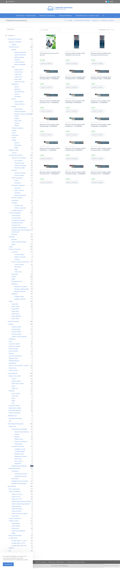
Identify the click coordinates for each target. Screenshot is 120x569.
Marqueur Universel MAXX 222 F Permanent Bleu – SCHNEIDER (50, 79)
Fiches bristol (15, 529)
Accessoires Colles (19, 83)
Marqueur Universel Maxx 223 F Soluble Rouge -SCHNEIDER (49, 126)
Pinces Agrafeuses (19, 93)
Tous (112, 31)
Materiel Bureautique (14, 469)
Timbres (14, 139)
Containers (17, 194)
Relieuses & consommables (19, 484)
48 (109, 31)
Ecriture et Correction (15, 250)
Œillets (13, 534)
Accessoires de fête (14, 407)
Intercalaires (15, 201)
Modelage (11, 392)
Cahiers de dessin (16, 507)
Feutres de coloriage (14, 347)
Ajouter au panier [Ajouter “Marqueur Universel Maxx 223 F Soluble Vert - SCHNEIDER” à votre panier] (72, 136)
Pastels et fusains (13, 350)
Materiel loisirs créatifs (15, 409)
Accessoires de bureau (18, 447)
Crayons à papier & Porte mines (20, 263)
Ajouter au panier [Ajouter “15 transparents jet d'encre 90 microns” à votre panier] (46, 64)
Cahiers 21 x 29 (16, 498)
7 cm (9, 552)
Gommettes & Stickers (15, 411)
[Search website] (103, 17)
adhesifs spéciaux (19, 58)
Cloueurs (16, 95)
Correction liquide (19, 256)
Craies (10, 342)
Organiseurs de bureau (20, 457)
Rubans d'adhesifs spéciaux (19, 243)
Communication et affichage (19, 430)
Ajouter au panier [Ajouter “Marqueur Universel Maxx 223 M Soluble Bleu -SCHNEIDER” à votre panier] (97, 136)
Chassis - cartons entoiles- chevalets (19, 367)
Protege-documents (17, 211)
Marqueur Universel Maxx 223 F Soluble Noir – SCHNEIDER (100, 103)
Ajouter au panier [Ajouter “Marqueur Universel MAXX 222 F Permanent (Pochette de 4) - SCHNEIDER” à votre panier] (97, 64)
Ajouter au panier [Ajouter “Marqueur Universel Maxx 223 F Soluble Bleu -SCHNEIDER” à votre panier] (72, 112)
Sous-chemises (18, 162)
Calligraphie (12, 340)
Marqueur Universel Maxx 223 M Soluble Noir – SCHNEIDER (50, 150)
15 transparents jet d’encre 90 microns (49, 55)
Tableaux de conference (20, 443)
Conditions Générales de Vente (75, 563)
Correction (15, 253)
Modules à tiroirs (19, 455)
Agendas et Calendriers (15, 43)
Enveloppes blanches (17, 224)
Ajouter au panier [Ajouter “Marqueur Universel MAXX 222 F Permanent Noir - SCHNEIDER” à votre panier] (72, 88)
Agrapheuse (15, 85)
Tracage (14, 141)
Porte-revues (18, 460)
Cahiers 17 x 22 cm (17, 495)
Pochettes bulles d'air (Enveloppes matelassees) (21, 232)
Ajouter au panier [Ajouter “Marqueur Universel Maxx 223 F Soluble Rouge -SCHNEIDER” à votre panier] (46, 136)
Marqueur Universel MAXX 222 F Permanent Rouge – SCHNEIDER (101, 79)
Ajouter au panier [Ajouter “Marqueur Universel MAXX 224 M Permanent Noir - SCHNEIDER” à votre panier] (46, 183)
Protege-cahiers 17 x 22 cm (19, 542)
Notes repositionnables (15, 537)
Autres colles (17, 80)
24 (107, 31)
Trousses (14, 154)
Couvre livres (15, 517)
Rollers (13, 280)
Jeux (10, 422)
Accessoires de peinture (15, 357)
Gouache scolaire (16, 328)
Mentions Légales (40, 563)
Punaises (16, 124)
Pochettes (14, 204)
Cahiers (11, 248)
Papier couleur (16, 308)
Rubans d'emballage (19, 65)
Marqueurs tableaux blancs (21, 290)
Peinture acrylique (16, 335)
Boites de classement (20, 196)
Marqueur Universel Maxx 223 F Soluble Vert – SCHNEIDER (75, 126)
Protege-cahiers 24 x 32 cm (19, 547)
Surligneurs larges (19, 297)
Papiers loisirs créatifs (15, 377)
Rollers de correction (20, 258)
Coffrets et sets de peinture (19, 338)
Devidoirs (17, 61)
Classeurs (14, 171)
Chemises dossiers (19, 164)
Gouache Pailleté (16, 333)
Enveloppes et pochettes (18, 221)
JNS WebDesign (63, 567)
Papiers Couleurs (16, 382)
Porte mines (17, 268)
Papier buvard (15, 315)
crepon (13, 387)
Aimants (16, 127)
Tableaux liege (18, 445)
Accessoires (17, 189)
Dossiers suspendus (17, 199)
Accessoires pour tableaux (21, 433)
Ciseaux (14, 100)
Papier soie (15, 389)
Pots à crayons (18, 462)
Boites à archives (19, 191)
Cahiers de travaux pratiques (19, 515)
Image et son (12, 427)
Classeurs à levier (19, 176)
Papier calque (15, 320)
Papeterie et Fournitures (14, 40)
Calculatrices (15, 472)
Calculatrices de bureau (20, 475)
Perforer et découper (14, 414)
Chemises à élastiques (20, 166)
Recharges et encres (17, 282)
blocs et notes (12, 487)
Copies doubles (16, 527)
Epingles (16, 119)
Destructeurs (15, 480)
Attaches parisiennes (20, 113)
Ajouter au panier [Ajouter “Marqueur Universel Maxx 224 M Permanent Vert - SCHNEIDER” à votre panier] (97, 183)
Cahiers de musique (17, 510)
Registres (11, 549)
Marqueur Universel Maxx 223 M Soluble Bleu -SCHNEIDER (101, 126)
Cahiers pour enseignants (18, 532)
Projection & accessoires (45, 52)
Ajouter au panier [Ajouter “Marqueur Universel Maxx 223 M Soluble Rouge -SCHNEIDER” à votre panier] (72, 159)
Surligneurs (15, 295)
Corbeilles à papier (19, 452)
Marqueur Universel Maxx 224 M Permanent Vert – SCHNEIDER (101, 174)
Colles (13, 68)
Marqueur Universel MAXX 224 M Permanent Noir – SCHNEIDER (50, 174)
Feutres (14, 278)
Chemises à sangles (19, 169)
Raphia (13, 245)
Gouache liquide (16, 330)
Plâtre (13, 399)
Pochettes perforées (20, 209)
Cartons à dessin (13, 371)
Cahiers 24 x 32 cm (17, 500)
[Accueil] (65, 21)
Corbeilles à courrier (20, 450)
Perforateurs (15, 136)
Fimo (13, 404)
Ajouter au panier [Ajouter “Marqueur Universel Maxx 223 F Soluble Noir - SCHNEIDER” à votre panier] (97, 112)
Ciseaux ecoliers (18, 103)
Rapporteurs (17, 146)
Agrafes (16, 88)
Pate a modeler (16, 395)
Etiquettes (14, 235)
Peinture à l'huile (13, 359)
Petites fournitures (14, 48)
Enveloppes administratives (19, 229)
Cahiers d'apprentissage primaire (21, 505)
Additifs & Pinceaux (14, 362)
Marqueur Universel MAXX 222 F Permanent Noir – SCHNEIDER (75, 79)
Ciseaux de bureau (19, 105)
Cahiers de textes (16, 512)
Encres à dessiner (13, 352)
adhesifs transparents (20, 53)
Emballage (11, 238)
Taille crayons (18, 273)
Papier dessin (12, 369)
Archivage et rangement (18, 186)
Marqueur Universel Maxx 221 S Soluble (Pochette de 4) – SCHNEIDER (75, 55)
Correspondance (16, 219)
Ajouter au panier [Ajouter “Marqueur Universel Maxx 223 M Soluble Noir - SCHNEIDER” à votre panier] (46, 159)
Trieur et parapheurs (17, 179)
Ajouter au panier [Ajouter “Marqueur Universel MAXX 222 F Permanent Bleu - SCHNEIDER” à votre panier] (46, 88)
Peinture (11, 325)
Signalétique (17, 465)
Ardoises (16, 435)
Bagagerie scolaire (14, 151)
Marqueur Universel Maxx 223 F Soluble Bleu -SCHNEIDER (75, 103)
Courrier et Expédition (15, 214)
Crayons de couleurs (14, 345)
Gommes (16, 260)
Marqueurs (15, 285)
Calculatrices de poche (20, 477)
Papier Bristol (15, 310)
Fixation (14, 107)
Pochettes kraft (16, 226)
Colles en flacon (18, 73)
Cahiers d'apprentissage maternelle (21, 502)
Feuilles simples (16, 524)
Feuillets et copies (14, 522)
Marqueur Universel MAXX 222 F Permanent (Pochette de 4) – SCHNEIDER (101, 55)
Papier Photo (15, 312)
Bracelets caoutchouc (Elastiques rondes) (23, 116)
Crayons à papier (19, 265)
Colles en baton (18, 71)
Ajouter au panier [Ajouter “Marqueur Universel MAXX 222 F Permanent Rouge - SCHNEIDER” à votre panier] (97, 88)
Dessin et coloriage (13, 322)
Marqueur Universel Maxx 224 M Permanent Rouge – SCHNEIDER (75, 174)
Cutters (14, 134)
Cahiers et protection (14, 493)
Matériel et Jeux (12, 417)
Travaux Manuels (12, 374)
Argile (13, 402)
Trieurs (16, 181)
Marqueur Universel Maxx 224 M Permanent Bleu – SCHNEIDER (101, 150)
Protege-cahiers (13, 539)
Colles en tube (18, 78)
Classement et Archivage (15, 156)
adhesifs (14, 51)
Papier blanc (15, 305)
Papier (10, 302)
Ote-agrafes (17, 97)
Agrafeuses (17, 90)
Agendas (14, 46)
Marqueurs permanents (20, 288)
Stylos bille (15, 275)
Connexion (11, 1)
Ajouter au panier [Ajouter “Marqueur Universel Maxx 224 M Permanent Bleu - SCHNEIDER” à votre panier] (97, 159)
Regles (16, 149)
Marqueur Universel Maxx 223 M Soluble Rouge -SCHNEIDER (75, 150)
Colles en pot (18, 75)
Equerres (16, 144)
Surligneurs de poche (20, 300)
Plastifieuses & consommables (20, 482)
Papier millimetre (16, 317)
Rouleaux (14, 240)
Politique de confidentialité (56, 563)
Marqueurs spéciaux (20, 292)
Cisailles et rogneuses (17, 129)
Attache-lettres (18, 110)
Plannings (17, 438)
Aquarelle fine (12, 364)
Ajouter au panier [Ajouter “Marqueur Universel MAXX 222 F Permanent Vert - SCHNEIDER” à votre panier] (46, 112)
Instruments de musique (15, 419)
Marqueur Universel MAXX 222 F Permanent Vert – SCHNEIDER (50, 103)
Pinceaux (11, 354)
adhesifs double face (20, 56)
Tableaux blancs (18, 440)
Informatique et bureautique (16, 425)
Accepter (8, 564)
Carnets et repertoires (15, 519)
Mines (16, 270)
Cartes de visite (16, 216)
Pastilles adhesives (19, 63)
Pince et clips (17, 122)
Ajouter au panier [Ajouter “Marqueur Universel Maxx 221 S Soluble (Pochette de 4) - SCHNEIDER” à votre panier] (72, 64)
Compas (14, 131)
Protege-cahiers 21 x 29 (18, 544)
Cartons (14, 380)
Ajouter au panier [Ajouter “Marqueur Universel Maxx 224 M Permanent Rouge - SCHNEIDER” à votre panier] (72, 183)
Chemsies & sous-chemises (19, 159)
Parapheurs (17, 184)
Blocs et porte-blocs (14, 490)
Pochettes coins (18, 207)
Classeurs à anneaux (20, 174)
